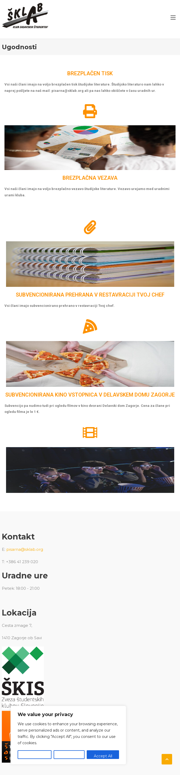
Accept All (103, 756)
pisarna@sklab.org (24, 549)
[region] (68, 735)
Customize (34, 756)
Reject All (69, 756)
